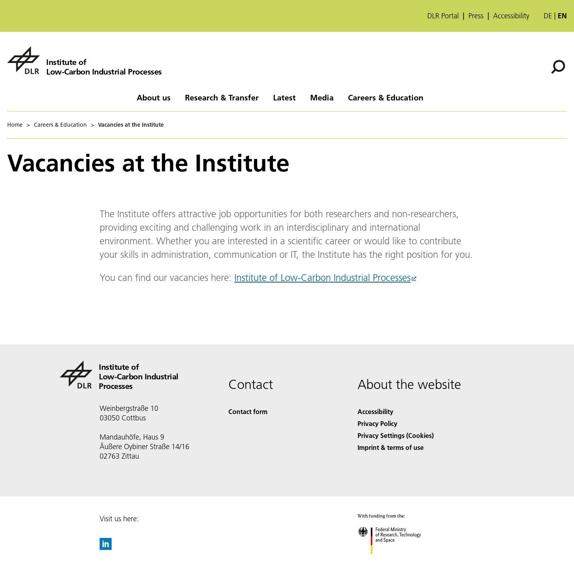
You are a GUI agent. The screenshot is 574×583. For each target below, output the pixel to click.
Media (322, 97)
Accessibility (511, 16)
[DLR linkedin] (106, 547)
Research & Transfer (222, 97)
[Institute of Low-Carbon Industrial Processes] (84, 60)
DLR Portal (443, 16)
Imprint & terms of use (391, 447)
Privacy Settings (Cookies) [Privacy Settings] (396, 435)
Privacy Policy (377, 423)
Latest (284, 97)
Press (476, 16)
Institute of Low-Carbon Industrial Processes (322, 277)
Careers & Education (385, 97)
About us (154, 97)
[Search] (558, 67)
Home (15, 125)
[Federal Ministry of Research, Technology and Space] (396, 560)
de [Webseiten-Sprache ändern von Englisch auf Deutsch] (548, 15)
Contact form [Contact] (247, 411)
